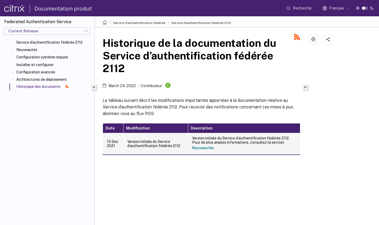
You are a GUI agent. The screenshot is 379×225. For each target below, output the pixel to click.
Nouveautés (26, 50)
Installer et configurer (35, 65)
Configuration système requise (42, 57)
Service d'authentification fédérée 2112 (49, 42)
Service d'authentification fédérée (139, 23)
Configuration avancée (35, 72)
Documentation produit (63, 9)
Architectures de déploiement (41, 79)
